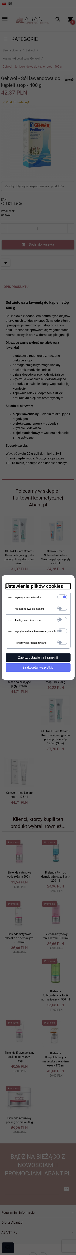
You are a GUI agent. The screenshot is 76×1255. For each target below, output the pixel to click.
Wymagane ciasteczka (28, 597)
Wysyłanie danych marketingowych (35, 631)
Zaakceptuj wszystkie (37, 667)
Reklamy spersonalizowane (31, 642)
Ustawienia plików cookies (34, 586)
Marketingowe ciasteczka (30, 608)
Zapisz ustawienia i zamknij (38, 657)
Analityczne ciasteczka (28, 620)
